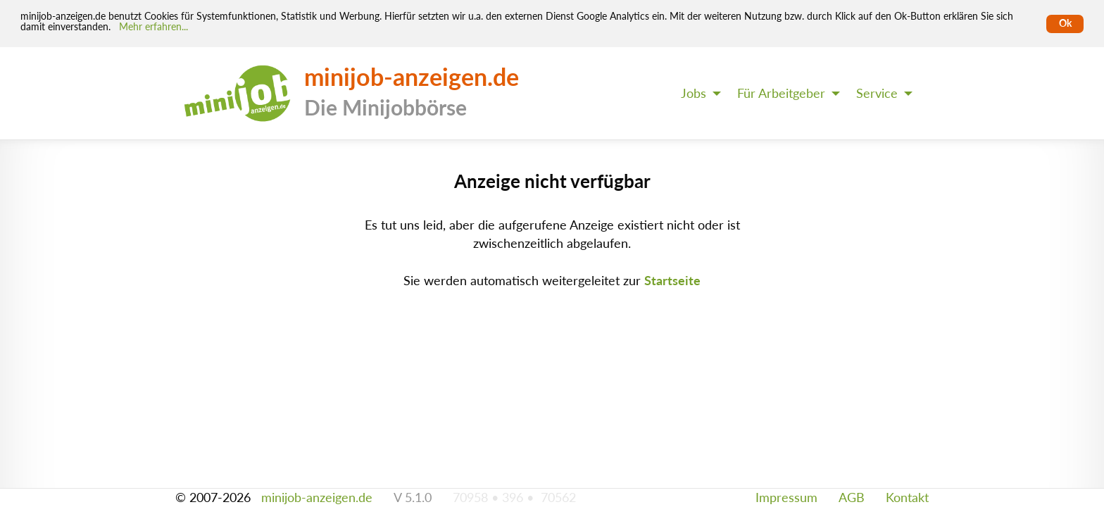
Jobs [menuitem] (693, 93)
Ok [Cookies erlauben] (1065, 23)
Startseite (672, 280)
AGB (852, 497)
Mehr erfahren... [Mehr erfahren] (153, 26)
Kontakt (907, 497)
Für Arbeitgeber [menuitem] (781, 93)
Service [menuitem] (877, 93)
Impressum (786, 497)
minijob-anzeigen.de (316, 497)
